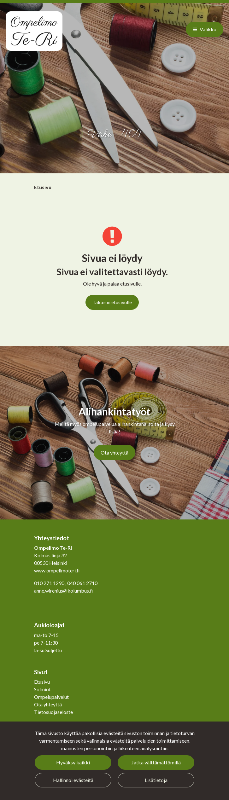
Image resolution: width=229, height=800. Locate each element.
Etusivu (42, 682)
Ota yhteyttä (114, 452)
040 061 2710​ (82, 583)
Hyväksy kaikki (73, 762)
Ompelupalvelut (51, 697)
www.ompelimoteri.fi (57, 570)
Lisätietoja (156, 780)
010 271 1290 (49, 583)
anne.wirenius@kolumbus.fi (63, 591)
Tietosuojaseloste (53, 712)
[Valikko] (204, 29)
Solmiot (42, 689)
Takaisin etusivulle (112, 302)
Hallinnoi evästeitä (73, 780)
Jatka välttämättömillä (156, 762)
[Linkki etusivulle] (34, 31)
